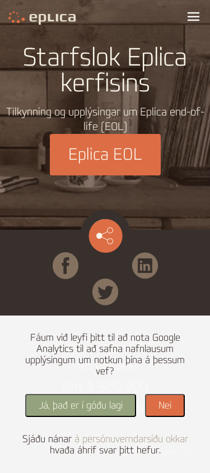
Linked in (145, 257)
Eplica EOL (105, 154)
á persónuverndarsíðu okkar (131, 439)
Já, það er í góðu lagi (81, 405)
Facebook (82, 257)
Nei (164, 405)
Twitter (120, 283)
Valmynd (193, 17)
